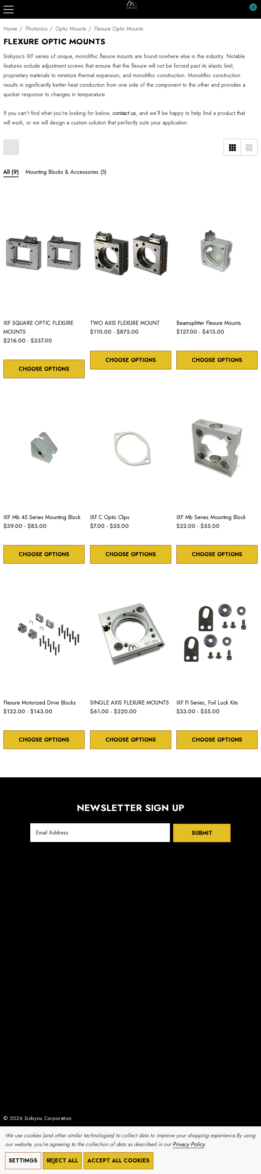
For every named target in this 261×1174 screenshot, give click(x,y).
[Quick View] (21, 200)
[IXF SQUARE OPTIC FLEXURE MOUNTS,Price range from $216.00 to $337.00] (44, 253)
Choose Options (44, 369)
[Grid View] (232, 147)
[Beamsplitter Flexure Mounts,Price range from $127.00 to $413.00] (217, 253)
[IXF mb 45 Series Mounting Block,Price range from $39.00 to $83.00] (44, 447)
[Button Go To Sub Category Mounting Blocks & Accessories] (66, 173)
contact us (124, 113)
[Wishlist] (10, 200)
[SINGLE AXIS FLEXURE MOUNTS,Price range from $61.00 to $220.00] (130, 632)
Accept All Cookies (118, 1160)
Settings (23, 1160)
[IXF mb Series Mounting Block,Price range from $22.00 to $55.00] (217, 447)
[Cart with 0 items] (250, 9)
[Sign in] (237, 9)
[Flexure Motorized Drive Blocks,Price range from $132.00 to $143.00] (44, 632)
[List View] (249, 147)
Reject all (62, 1160)
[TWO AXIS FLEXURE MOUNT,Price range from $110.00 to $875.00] (130, 253)
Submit (202, 833)
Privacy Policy (188, 1144)
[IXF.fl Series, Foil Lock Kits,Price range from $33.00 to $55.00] (217, 632)
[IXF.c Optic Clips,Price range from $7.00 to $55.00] (130, 447)
